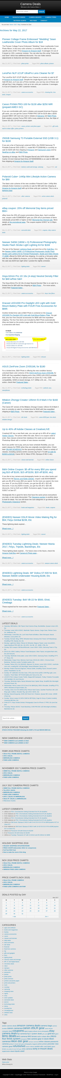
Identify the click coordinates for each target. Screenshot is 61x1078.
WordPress (50, 1074)
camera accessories (27, 92)
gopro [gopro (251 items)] (56, 1034)
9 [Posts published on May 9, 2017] (14, 905)
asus (50, 388)
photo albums (44, 63)
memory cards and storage (29, 167)
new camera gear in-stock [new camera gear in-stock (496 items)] (37, 1039)
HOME (7, 17)
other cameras (25, 196)
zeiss (5, 1015)
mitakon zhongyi (7, 419)
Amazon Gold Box (9, 553)
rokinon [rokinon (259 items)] (32, 1046)
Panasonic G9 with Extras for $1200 (22, 831)
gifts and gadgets (9, 953)
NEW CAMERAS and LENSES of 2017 (16, 743)
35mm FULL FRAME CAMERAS (13, 880)
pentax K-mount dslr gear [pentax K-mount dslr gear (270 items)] (16, 1044)
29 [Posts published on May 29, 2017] (6, 914)
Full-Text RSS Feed (9, 850)
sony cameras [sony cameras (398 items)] (27, 1049)
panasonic (7, 972)
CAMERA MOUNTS (35, 17)
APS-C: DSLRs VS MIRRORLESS (14, 796)
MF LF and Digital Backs (11, 961)
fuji (5, 951)
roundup (6, 987)
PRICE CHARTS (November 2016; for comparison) (19, 848)
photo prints (25, 63)
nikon (6, 966)
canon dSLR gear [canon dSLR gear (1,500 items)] (33, 1028)
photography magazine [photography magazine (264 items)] (31, 1044)
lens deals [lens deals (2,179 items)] (9, 1036)
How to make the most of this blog (14, 852)
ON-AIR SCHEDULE (14, 449)
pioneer (51, 63)
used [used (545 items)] (22, 1051)
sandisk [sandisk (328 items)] (37, 1046)
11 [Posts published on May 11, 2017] (30, 905)
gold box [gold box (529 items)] (51, 1034)
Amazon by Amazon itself (31, 51)
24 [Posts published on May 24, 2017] (22, 911)
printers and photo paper (33, 126)
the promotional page (17, 222)
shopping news (8, 991)
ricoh (5, 985)
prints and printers (9, 983)
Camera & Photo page (28, 553)
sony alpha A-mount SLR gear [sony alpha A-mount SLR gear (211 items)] (14, 1049)
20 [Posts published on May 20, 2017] (46, 908)
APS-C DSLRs (8, 756)
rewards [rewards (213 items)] (28, 1046)
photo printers (19, 128)
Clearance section (38, 497)
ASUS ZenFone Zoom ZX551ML (41, 373)
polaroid (4, 198)
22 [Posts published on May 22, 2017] (6, 911)
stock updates (8, 998)
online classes (49, 460)
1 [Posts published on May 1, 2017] (6, 902)
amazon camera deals (51, 563)
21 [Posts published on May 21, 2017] (54, 908)
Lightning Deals (25, 249)
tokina (6, 1006)
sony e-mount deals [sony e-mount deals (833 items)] (43, 1048)
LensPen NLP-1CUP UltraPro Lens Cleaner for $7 (28, 73)
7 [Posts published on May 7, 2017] (54, 902)
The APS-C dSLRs (9, 790)
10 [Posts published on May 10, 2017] (22, 905)
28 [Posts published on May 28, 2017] (54, 911)
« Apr (14, 916)
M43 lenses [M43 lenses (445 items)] (32, 1036)
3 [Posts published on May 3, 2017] (22, 902)
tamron (6, 1002)
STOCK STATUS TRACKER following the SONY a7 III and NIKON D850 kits (26, 730)
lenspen (8, 94)
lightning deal (7, 190)
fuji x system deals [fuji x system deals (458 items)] (34, 1034)
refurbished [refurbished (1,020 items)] (19, 1046)
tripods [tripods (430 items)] (17, 1051)
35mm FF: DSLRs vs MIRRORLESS (14, 799)
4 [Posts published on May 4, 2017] (30, 902)
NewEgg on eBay (8, 152)
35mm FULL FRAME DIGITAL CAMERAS (16, 754)
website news (8, 1012)
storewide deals (26, 230)
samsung (40, 167)
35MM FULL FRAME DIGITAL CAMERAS (16, 771)
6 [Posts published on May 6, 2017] (46, 902)
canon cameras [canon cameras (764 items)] (14, 1028)
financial (6, 947)
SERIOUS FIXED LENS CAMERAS (14, 869)
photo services (8, 978)
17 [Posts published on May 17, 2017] (22, 908)
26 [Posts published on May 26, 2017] (38, 911)
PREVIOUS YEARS (9, 801)
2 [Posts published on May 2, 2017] (14, 902)
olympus (6, 968)
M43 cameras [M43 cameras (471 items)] (22, 1036)
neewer (43, 266)
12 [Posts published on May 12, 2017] (38, 905)
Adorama (40, 116)
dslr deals (24, 417)
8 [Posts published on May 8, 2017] (6, 905)
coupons (44, 230)
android (45, 388)
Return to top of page (30, 1072)
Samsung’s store (44, 150)
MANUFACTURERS (19, 17)
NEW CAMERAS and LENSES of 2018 (16, 741)
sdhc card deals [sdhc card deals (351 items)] (45, 1046)
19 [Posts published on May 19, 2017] (38, 908)
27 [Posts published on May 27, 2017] (46, 911)
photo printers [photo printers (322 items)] (42, 1044)
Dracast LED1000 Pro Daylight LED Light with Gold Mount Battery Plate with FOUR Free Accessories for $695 (29, 306)
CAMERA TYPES (50, 17)
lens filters (52, 293)
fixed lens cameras (10, 949)
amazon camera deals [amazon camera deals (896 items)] (28, 1025)
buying (6, 932)
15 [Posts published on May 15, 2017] (6, 908)
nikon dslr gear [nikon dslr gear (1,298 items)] (19, 1041)
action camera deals (48, 196)
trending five (8, 1008)
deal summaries (9, 942)
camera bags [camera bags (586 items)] (46, 1026)
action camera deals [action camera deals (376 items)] (9, 1026)
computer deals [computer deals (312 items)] (7, 1031)
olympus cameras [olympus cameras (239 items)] (33, 1041)
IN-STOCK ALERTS (20, 20)
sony (5, 995)
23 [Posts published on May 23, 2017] (14, 911)
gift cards (55, 126)
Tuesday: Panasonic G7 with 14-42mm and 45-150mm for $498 (30, 835)
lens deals (53, 417)
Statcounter (5, 1062)
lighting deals (25, 266)
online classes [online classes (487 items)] (44, 1041)
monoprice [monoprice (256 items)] (24, 1039)
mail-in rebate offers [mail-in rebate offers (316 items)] (43, 1036)
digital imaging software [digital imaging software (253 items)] (31, 1031)
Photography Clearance (11, 502)
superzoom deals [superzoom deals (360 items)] (8, 1051)
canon (23, 126)
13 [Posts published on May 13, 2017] (46, 905)
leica (5, 955)
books (47, 507)
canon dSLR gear (44, 417)
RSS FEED (33, 20)
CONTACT (44, 20)
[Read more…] (7, 529)
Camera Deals (30, 4)
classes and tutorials (27, 460)
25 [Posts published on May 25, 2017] (30, 911)
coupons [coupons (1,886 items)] (18, 1030)
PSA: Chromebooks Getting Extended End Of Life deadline (29, 811)
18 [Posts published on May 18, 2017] (30, 908)
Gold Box (50, 249)
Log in (56, 1074)
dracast (43, 357)
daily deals (7, 940)
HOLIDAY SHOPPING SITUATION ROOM (16, 846)
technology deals (26, 388)
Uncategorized (8, 1010)
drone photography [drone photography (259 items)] (43, 1031)
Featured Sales (17, 288)
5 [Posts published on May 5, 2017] (38, 902)
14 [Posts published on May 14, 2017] (54, 905)
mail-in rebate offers (8, 128)
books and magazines (27, 507)
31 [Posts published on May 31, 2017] (22, 914)
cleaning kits (48, 92)
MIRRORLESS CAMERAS (11, 758)
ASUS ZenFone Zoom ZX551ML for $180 (23, 366)
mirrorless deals (9, 964)
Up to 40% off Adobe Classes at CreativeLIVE (26, 429)
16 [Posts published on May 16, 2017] (14, 908)
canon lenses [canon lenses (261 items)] (49, 1028)
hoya (46, 293)
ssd (56, 167)
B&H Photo (52, 116)
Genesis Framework (39, 1074)
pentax (6, 974)
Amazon (31, 150)
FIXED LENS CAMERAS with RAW (14, 886)
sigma (6, 993)
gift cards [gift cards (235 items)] (44, 1034)
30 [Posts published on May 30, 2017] (14, 914)
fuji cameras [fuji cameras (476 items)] (22, 1034)
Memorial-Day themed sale (42, 220)
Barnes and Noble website (24, 479)
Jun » (46, 916)
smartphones (6, 390)
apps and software (10, 928)
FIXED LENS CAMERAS (11, 760)
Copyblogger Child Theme (23, 1074)
